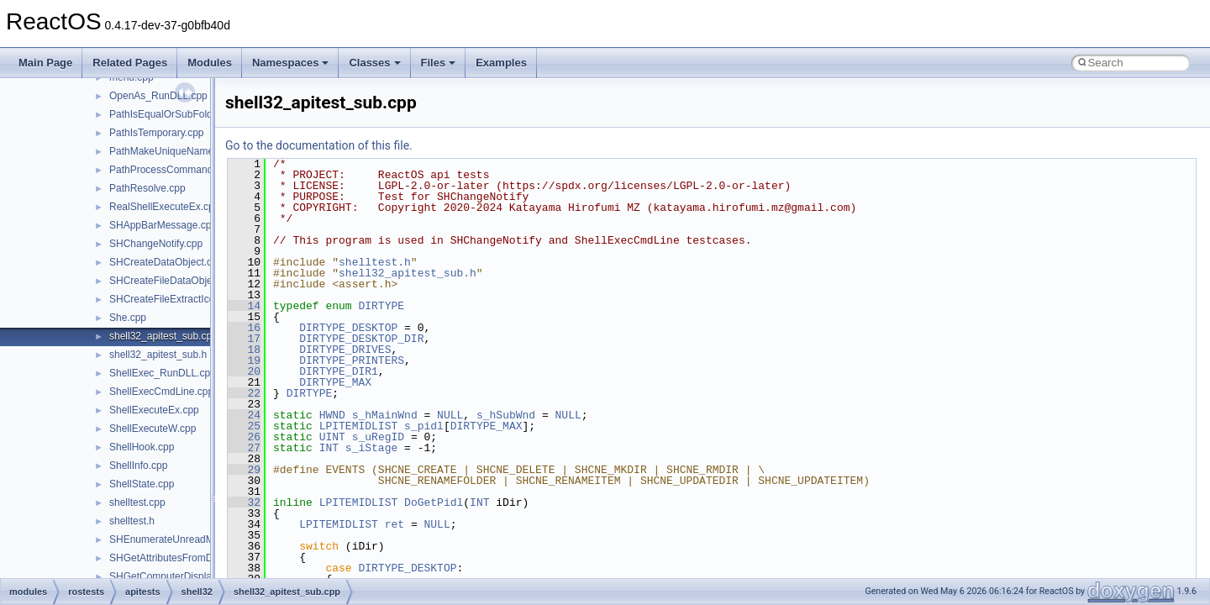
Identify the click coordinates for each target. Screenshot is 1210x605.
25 (244, 426)
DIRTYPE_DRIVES (345, 349)
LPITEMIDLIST (358, 426)
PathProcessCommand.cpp (170, 170)
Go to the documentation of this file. (319, 145)
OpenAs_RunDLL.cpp (158, 96)
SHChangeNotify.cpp (156, 244)
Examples (501, 62)
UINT (332, 437)
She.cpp (127, 318)
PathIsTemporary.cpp (156, 133)
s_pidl (424, 426)
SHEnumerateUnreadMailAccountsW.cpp (201, 539)
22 (244, 393)
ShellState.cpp (141, 484)
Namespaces (290, 62)
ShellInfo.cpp (138, 465)
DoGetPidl (433, 502)
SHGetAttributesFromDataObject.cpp (192, 558)
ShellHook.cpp (141, 447)
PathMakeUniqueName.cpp (171, 151)
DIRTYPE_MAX (335, 382)
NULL (450, 415)
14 (244, 305)
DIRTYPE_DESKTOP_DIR (361, 338)
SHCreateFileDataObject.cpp (174, 281)
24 (244, 415)
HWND (332, 415)
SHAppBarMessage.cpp (163, 225)
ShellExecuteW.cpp (152, 428)
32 (244, 502)
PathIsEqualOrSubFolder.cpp (174, 114)
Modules (209, 62)
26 (244, 437)
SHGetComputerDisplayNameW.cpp (190, 576)
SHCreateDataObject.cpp (166, 262)
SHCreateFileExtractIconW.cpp (178, 299)
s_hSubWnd (505, 415)
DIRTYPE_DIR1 (338, 371)
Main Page (45, 62)
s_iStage (371, 447)
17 (244, 338)
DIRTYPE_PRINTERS (351, 360)
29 (244, 469)
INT (329, 447)
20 (244, 371)
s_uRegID (378, 437)
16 (244, 327)
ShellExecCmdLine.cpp (161, 391)
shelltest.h (132, 521)
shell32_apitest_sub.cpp (163, 336)
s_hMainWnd (385, 415)
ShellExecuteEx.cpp (154, 410)
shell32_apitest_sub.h (158, 354)
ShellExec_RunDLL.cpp (162, 373)
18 (244, 349)
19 (244, 360)
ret (394, 524)
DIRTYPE (381, 305)
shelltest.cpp (137, 502)
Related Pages (129, 62)
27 (244, 447)
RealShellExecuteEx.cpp (164, 207)
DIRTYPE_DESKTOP (348, 327)
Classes (374, 62)
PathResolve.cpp (147, 188)
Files (438, 62)
